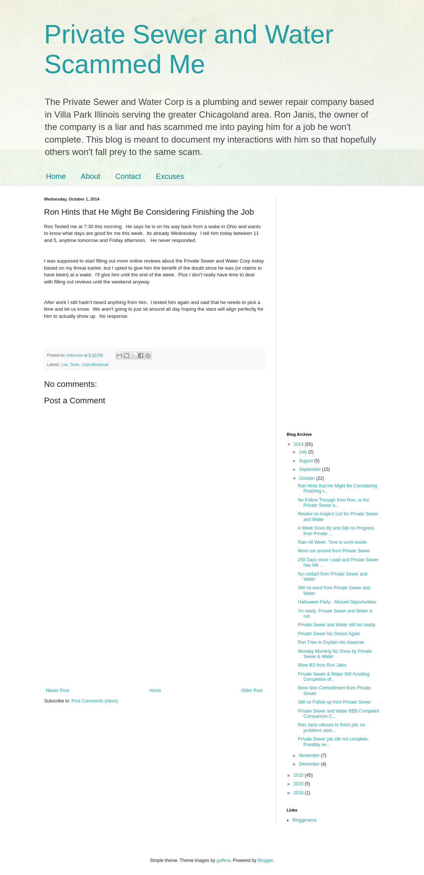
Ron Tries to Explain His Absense (331, 642)
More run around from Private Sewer (334, 550)
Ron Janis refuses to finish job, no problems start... (331, 727)
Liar (64, 364)
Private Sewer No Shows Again (329, 633)
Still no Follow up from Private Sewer (334, 702)
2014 (299, 444)
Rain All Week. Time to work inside (332, 542)
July (303, 451)
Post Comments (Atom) (94, 701)
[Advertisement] (154, 626)
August (306, 460)
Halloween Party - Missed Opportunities (337, 602)
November (310, 755)
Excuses (170, 176)
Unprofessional (94, 364)
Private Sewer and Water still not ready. (337, 624)
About (90, 176)
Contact (128, 176)
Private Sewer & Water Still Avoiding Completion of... (334, 676)
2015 (299, 775)
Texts (74, 364)
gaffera (223, 860)
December (310, 764)
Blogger (265, 860)
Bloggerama (304, 820)
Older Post (251, 690)
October (307, 478)
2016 (299, 783)
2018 (299, 792)
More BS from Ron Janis (322, 665)
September (310, 469)
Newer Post (57, 690)
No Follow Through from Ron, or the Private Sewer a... (333, 502)
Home (56, 176)
